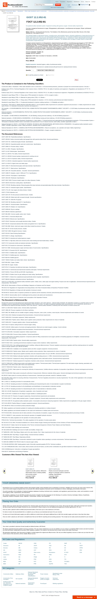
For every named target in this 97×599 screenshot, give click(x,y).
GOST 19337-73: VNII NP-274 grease (11, 199)
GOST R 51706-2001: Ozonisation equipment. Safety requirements (19, 331)
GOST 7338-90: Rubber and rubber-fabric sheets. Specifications (18, 260)
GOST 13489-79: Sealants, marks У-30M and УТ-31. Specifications (19, 173)
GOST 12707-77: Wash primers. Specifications (14, 168)
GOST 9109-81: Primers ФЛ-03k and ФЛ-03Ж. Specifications (17, 272)
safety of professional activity (53, 64)
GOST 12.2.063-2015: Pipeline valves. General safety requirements (19, 307)
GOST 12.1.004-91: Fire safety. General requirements (15, 153)
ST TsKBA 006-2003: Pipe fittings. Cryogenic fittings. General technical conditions (23, 434)
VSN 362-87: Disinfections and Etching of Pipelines (15, 451)
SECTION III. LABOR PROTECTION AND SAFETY (22, 104)
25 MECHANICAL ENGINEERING (19, 115)
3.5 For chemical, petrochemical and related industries (59, 100)
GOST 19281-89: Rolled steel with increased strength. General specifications (21, 197)
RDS (50, 550)
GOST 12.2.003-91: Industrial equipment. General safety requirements (20, 161)
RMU (50, 554)
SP (65, 550)
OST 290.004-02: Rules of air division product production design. (18, 405)
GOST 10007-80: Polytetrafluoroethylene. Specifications (16, 137)
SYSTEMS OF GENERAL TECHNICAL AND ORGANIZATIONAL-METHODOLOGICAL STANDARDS (45, 124)
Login (69, 4)
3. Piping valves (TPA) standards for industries (31, 95)
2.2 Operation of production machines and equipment (23, 106)
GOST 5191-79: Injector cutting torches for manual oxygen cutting (19, 324)
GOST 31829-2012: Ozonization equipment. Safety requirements (18, 317)
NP (19, 563)
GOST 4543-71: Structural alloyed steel (12, 216)
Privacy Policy (58, 591)
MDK (4, 561)
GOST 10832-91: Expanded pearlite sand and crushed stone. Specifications (21, 144)
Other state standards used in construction (36, 11)
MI (19, 545)
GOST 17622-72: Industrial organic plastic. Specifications (16, 187)
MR (19, 547)
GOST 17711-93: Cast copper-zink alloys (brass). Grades (16, 190)
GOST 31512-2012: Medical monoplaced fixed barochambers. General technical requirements (26, 315)
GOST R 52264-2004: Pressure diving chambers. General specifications (20, 334)
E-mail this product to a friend (35, 75)
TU (80, 543)
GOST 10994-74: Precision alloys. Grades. (13, 146)
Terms (82, 1)
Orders (35, 547)
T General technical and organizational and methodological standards (60, 120)
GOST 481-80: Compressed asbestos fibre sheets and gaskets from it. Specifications (24, 223)
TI (64, 557)
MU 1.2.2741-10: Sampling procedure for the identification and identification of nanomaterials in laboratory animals (31, 386)
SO (65, 547)
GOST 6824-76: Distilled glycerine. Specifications (14, 255)
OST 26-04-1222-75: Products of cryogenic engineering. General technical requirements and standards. (28, 396)
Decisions (5, 545)
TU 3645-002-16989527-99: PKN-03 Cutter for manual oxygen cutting (20, 441)
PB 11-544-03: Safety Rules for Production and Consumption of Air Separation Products (24, 297)
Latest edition (37, 120)
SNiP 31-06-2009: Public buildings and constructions (15, 427)
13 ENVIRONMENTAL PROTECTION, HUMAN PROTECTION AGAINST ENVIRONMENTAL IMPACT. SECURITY (39, 108)
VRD (81, 550)
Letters (5, 559)
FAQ (36, 591)
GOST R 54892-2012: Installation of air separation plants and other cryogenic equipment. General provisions (30, 348)
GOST (5, 552)
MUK (20, 554)
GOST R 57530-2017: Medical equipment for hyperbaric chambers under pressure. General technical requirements (31, 360)
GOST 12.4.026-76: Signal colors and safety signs (15, 163)
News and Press (42, 591)
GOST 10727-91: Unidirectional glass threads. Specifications (17, 141)
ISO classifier (5, 108)
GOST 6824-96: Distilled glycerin (10, 257)
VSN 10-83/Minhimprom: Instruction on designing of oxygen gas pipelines (21, 449)
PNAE (35, 557)
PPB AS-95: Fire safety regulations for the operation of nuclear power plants (21, 417)
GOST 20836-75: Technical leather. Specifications (14, 204)
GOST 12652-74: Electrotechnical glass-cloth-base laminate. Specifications (21, 165)
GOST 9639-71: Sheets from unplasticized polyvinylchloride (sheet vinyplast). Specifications (25, 276)
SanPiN (51, 563)
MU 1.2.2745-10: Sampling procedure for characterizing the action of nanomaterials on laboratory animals (29, 388)
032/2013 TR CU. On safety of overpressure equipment (52, 92)
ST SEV (66, 552)
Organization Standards (31, 583)
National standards (6, 112)
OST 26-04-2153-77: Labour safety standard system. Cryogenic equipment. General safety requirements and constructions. (34, 398)
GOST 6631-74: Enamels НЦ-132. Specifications (14, 250)
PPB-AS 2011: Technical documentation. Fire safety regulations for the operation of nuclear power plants (29, 420)
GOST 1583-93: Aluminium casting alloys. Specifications (16, 182)
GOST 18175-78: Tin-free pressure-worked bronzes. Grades (17, 194)
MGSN (20, 543)
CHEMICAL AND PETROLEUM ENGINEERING (31, 127)
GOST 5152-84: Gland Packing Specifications (13, 233)
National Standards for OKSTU (10, 124)
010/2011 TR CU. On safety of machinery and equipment (53, 89)
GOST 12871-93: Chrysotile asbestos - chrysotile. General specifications (20, 170)
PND (35, 559)
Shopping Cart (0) (84, 4)
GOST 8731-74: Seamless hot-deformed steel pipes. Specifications (19, 267)
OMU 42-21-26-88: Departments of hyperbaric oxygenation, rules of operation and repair (24, 391)
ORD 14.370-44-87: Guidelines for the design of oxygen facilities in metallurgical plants (24, 393)
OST (35, 550)
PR (50, 543)
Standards (20, 11)
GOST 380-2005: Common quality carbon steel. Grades (16, 214)
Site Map (65, 591)
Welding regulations (58, 583)
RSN (50, 559)
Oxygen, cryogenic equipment (52, 130)
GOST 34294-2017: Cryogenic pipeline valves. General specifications (20, 322)
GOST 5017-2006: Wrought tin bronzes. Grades (14, 231)
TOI (65, 559)
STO (65, 554)
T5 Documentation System (86, 120)
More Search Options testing (57, 7)
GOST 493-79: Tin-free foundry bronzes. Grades (14, 228)
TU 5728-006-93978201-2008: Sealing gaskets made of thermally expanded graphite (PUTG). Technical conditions (31, 444)
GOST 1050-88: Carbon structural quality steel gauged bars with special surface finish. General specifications (30, 139)
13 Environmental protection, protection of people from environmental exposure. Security (71, 11)
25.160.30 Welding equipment (60, 115)
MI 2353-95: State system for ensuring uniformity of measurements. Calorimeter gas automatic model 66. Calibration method (34, 375)
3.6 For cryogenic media (51, 95)
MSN (20, 550)
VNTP (81, 545)
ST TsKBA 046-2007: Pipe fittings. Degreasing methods (16, 437)
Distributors (77, 1)
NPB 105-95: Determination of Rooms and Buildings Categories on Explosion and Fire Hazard (26, 285)
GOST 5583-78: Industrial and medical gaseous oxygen (16, 238)
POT (35, 561)
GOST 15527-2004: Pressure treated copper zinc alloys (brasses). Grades (21, 180)
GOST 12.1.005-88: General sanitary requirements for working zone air (20, 156)
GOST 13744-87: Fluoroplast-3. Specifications (14, 175)
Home (56, 1)
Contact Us (51, 591)
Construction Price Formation (8, 579)
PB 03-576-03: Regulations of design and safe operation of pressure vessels (21, 290)
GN (4, 550)
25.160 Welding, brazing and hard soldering (40, 115)
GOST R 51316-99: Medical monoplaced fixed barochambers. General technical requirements (26, 329)
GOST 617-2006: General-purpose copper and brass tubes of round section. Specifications (25, 247)
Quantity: (28, 70)
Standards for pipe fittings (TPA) (10, 95)
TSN (65, 563)
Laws (4, 557)
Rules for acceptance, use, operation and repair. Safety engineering (62, 127)
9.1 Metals (41, 97)
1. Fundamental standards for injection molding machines (34, 102)
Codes (5, 543)
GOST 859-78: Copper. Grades (10, 264)
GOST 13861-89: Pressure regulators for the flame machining (18, 310)
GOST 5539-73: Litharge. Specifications (12, 235)
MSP (20, 552)
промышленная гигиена (70, 66)
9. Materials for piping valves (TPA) (28, 97)
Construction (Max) (11, 11)
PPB (35, 563)
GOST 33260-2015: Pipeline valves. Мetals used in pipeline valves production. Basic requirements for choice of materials (33, 319)
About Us (87, 1)
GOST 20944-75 (30, 469)
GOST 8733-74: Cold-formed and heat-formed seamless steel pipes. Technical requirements (25, 269)
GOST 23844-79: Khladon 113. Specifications (13, 206)
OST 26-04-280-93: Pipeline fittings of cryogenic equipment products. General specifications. (26, 403)
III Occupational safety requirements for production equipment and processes (57, 104)
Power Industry (44, 574)
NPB (20, 561)
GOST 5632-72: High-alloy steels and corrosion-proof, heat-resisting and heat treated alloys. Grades (27, 240)
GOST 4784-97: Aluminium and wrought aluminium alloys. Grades (19, 221)
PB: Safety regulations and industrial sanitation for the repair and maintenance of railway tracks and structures (30, 410)
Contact (93, 1)
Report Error (51, 75)
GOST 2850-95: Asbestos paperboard (11, 211)
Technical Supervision (56, 579)
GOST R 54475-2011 (54, 469)
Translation (62, 1)
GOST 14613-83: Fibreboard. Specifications (13, 178)
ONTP (35, 545)
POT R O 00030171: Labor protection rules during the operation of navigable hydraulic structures (27, 415)
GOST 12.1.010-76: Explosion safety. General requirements (17, 158)
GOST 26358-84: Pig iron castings (10, 209)
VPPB (81, 547)
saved (69, 6)
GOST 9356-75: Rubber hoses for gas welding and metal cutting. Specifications (22, 274)
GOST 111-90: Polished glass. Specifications (13, 151)
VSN (81, 552)
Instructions (6, 554)
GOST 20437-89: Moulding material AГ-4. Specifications (16, 202)
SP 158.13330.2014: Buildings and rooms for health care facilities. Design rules (22, 429)
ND (19, 559)
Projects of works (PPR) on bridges (44, 579)
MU (19, 557)
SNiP (65, 543)
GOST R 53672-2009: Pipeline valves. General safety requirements (19, 340)
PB (34, 554)
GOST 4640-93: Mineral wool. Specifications (13, 219)
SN (65, 545)
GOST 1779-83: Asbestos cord (10, 192)
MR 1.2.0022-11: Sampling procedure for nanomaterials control (18, 381)
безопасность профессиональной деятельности (50, 66)
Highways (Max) (20, 574)
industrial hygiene (41, 64)
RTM (50, 561)
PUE (50, 545)
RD (50, 547)
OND (35, 543)
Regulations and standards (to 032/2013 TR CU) (80, 92)
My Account (75, 4)
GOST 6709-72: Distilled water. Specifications (13, 252)
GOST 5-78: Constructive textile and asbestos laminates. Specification (20, 243)
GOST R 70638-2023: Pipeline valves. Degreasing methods (17, 367)
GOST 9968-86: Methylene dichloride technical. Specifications (18, 279)
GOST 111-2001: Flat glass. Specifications (13, 149)
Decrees (5, 547)
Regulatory (69, 1)
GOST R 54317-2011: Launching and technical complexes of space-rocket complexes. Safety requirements (29, 342)
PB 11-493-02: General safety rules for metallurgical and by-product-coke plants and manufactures (27, 295)
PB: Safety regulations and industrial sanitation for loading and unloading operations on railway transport (29, 408)
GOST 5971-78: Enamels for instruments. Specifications (16, 245)
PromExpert (5, 104)
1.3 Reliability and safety (56, 102)
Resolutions (52, 552)
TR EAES (66, 561)
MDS (4, 563)
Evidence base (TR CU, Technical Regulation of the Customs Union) (19, 89)
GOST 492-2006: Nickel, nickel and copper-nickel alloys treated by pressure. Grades (23, 226)
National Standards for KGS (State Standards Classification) (17, 120)
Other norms (37, 552)
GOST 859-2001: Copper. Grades (10, 262)
